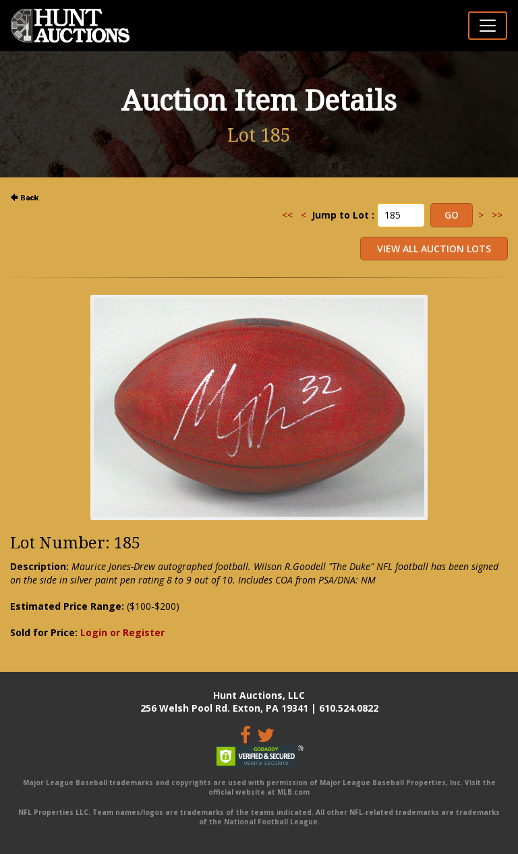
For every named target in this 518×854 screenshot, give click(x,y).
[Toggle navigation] (487, 25)
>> (497, 214)
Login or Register (122, 632)
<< (287, 214)
